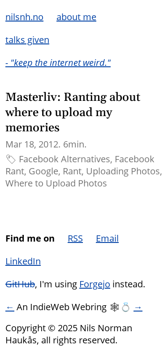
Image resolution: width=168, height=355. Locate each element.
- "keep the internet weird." (58, 62)
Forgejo (94, 284)
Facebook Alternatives (64, 159)
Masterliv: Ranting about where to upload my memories (72, 112)
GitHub (20, 284)
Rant (72, 171)
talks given (27, 40)
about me (76, 17)
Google (43, 171)
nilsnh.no (24, 17)
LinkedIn (23, 261)
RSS (75, 238)
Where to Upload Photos (56, 183)
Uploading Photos (123, 171)
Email (107, 238)
